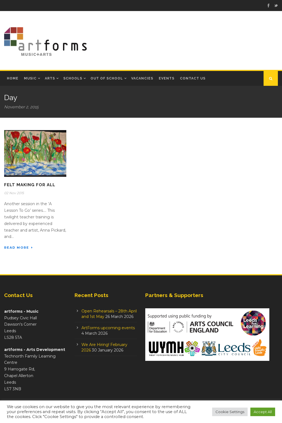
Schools (72, 78)
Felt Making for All (29, 184)
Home (12, 78)
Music (30, 78)
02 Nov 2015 (14, 193)
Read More (18, 247)
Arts (50, 78)
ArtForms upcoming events (108, 327)
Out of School (107, 78)
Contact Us (193, 78)
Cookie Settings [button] (229, 412)
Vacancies (142, 78)
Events (166, 78)
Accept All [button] (263, 412)
